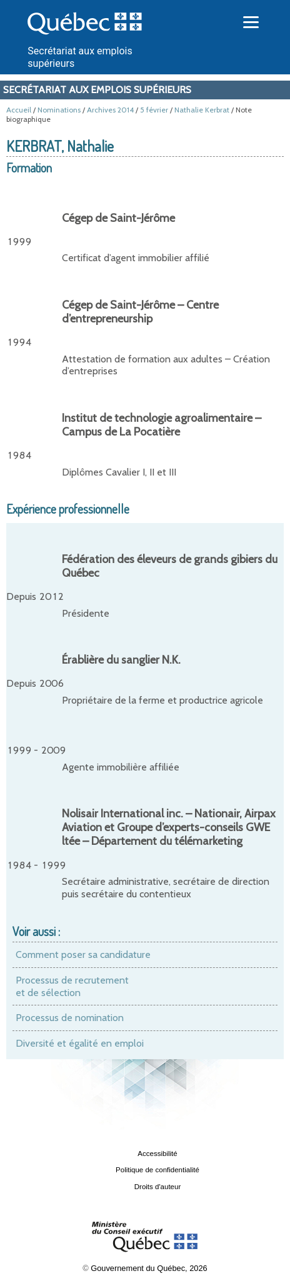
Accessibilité (157, 1153)
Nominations (59, 109)
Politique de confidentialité (157, 1170)
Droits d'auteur (157, 1186)
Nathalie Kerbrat (201, 109)
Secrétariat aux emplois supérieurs (97, 90)
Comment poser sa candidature (83, 954)
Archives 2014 (110, 109)
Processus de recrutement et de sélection (72, 986)
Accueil (18, 109)
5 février (154, 109)
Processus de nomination (70, 1018)
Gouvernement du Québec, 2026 (149, 1268)
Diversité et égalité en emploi (80, 1043)
